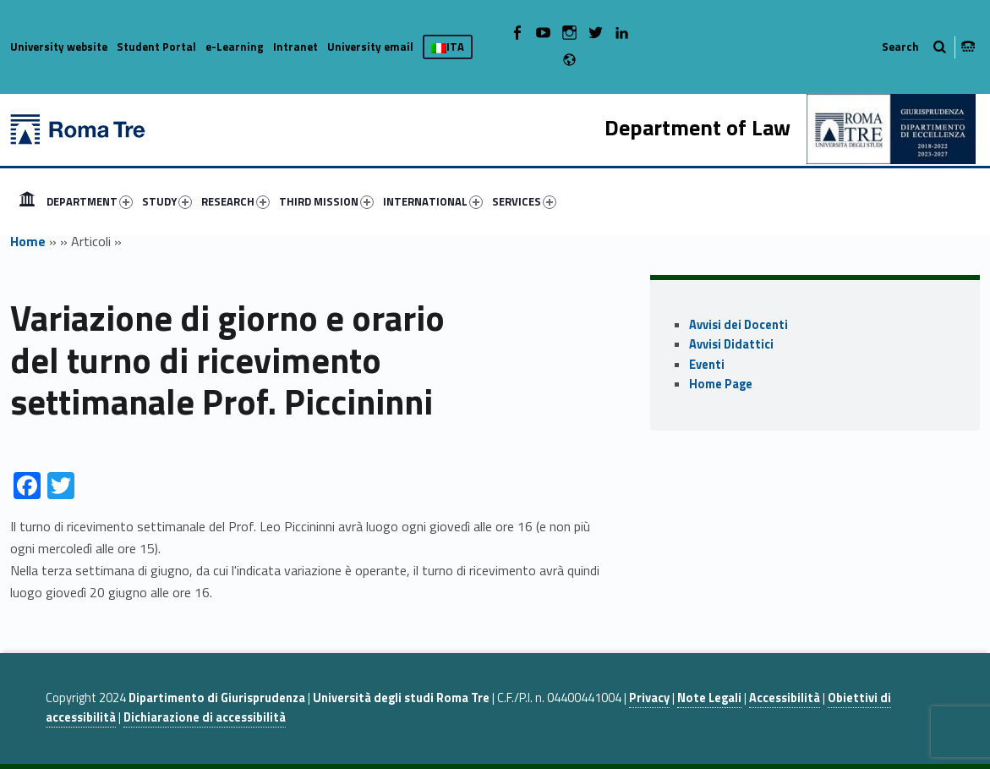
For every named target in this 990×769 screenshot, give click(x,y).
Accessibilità (784, 698)
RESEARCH (235, 201)
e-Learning (234, 46)
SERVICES (524, 201)
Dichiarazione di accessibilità (204, 717)
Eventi (707, 364)
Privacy (649, 698)
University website (58, 46)
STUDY (167, 201)
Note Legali (709, 698)
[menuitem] (27, 201)
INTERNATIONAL (433, 201)
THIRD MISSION (326, 201)
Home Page (720, 384)
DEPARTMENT (89, 201)
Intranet (295, 46)
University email (370, 46)
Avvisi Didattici (731, 344)
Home (28, 241)
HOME (27, 201)
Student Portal (156, 46)
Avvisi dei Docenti (738, 325)
